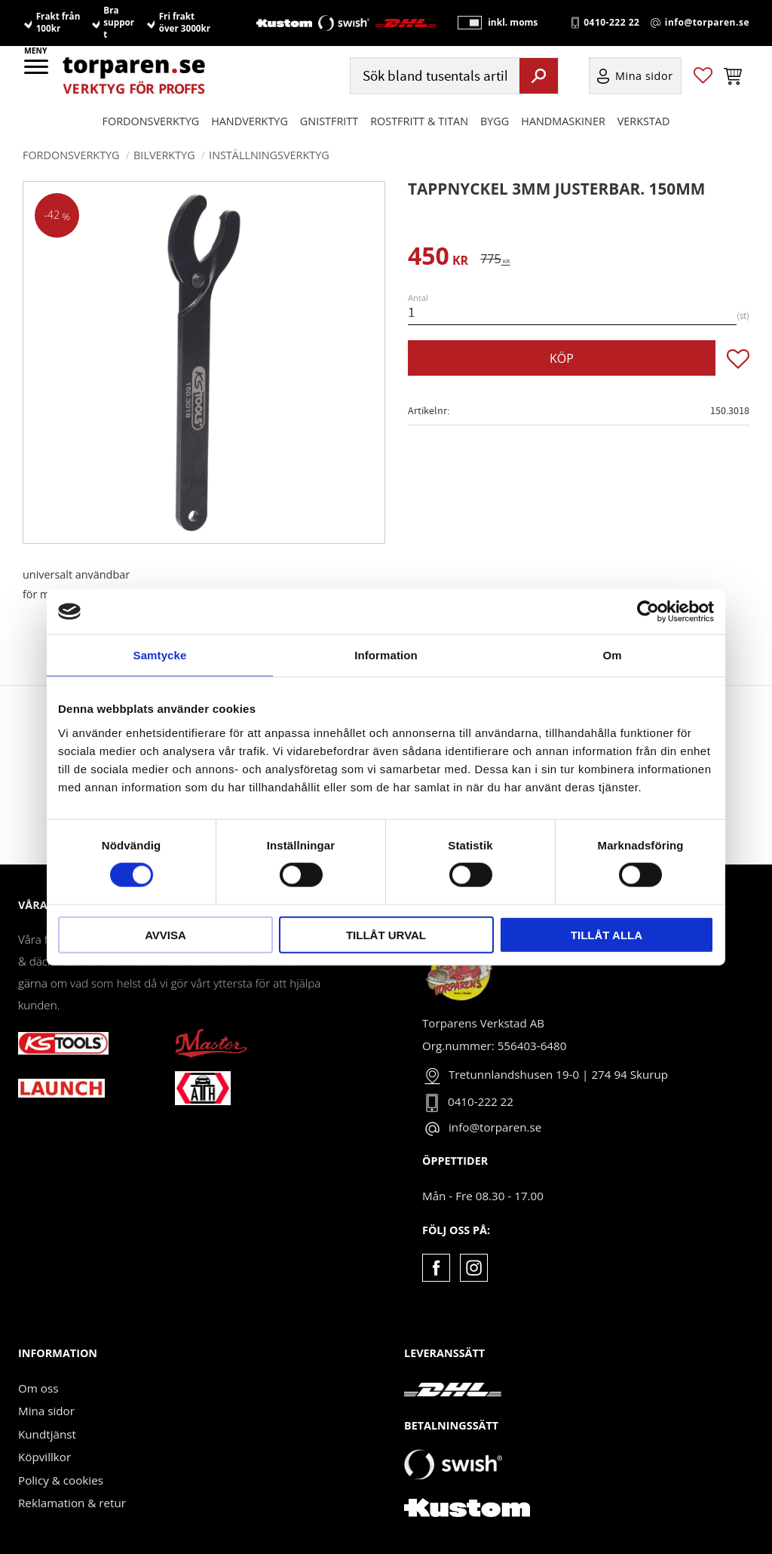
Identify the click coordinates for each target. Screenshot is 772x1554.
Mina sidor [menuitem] (644, 76)
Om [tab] (611, 655)
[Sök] (538, 76)
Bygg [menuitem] (494, 122)
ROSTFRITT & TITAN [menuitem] (419, 122)
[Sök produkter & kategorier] (433, 76)
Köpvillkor (44, 1456)
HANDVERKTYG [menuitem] (249, 122)
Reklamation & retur (72, 1502)
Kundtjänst (47, 1434)
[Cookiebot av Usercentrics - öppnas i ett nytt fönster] (648, 611)
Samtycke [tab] (160, 655)
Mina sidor (46, 1410)
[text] (438, 258)
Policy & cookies (60, 1480)
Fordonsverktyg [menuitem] (151, 122)
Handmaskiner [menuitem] (563, 122)
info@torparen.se (707, 23)
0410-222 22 (611, 23)
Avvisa (165, 934)
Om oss (38, 1388)
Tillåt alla (606, 934)
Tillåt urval (386, 934)
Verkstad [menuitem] (643, 122)
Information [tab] (386, 655)
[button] (37, 71)
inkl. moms (511, 23)
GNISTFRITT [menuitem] (329, 122)
